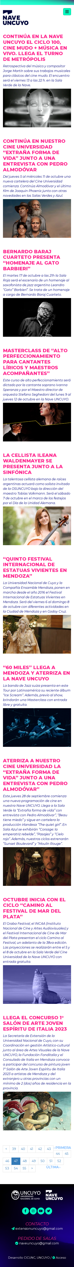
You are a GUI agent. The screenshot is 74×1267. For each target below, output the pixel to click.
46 (7, 1161)
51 (51, 1161)
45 (66, 1154)
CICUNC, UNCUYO (37, 1257)
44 (58, 1154)
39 (14, 1149)
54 (16, 1168)
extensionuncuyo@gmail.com (39, 1229)
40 (23, 1149)
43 (49, 1149)
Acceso (59, 1257)
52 (59, 1161)
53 (7, 1168)
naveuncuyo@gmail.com (39, 1243)
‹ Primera (62, 1148)
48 (25, 1161)
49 (34, 1161)
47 (16, 1161)
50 (43, 1161)
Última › (53, 1167)
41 (31, 1149)
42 (40, 1149)
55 (24, 1168)
